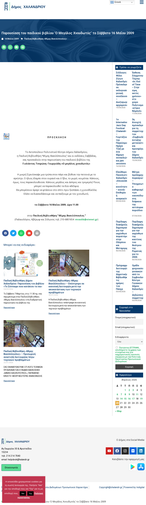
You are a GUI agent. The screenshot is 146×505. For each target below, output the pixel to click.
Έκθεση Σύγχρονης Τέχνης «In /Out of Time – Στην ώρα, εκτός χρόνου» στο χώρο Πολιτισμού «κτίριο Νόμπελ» (138, 91)
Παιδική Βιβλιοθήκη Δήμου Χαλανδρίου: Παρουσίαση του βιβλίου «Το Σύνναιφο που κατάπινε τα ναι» (24, 283)
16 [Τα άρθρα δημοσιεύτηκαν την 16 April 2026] (129, 398)
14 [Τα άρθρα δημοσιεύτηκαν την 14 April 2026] (121, 398)
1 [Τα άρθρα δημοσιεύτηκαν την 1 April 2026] (125, 390)
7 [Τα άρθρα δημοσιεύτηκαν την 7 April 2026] (121, 394)
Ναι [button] (22, 493)
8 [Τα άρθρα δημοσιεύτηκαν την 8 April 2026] (125, 394)
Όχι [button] (30, 493)
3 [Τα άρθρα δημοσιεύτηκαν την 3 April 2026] (133, 390)
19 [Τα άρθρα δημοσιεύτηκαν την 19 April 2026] (141, 398)
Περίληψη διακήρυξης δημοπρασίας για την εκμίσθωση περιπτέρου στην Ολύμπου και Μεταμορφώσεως (126, 234)
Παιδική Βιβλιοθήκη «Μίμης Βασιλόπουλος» (45, 39)
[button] (3, 47)
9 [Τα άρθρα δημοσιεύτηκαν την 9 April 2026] (129, 394)
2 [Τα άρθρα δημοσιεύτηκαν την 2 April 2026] (129, 390)
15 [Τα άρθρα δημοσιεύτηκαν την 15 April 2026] (125, 398)
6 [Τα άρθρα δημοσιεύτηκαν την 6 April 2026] (117, 394)
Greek (115, 2)
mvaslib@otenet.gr (86, 219)
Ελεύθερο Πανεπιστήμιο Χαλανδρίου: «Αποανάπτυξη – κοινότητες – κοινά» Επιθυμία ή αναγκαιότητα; (124, 185)
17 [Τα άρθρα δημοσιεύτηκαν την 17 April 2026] (133, 398)
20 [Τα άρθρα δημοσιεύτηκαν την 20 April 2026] (117, 403)
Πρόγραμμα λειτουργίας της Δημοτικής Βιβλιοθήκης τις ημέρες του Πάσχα (123, 277)
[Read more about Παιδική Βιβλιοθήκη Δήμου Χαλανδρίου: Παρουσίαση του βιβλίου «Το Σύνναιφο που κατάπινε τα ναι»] (24, 263)
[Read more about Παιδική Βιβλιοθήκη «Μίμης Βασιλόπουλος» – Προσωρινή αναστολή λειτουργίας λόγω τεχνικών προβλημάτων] (24, 333)
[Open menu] (142, 2)
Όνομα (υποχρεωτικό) (125, 317)
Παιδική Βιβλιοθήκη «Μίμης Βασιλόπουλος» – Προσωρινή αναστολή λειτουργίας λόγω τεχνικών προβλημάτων (20, 355)
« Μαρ (118, 411)
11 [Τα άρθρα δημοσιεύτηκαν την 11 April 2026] (137, 394)
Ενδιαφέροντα (121, 337)
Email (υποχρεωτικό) (125, 327)
